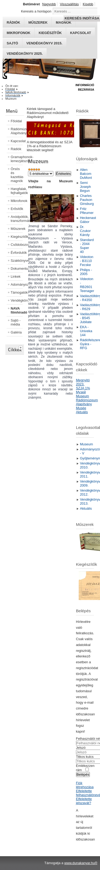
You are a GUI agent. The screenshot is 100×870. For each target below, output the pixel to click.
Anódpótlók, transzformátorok (17, 219)
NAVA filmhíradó (17, 310)
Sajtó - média (16, 322)
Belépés (83, 774)
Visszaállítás (69, 4)
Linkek (16, 276)
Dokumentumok (17, 269)
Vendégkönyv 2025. (25, 54)
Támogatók (17, 292)
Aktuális (82, 412)
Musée (81, 408)
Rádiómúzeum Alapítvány (17, 131)
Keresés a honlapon (36, 11)
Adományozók (17, 284)
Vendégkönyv (17, 300)
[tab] (21, 347)
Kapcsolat (80, 33)
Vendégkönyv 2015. (44, 43)
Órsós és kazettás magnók (17, 175)
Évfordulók (17, 253)
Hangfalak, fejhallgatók (17, 191)
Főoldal (16, 121)
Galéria (16, 332)
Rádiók (16, 149)
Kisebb (88, 4)
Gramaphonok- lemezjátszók (17, 159)
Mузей (81, 392)
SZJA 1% (83, 388)
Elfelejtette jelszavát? (84, 801)
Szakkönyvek (17, 261)
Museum (82, 396)
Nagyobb (49, 4)
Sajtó (12, 43)
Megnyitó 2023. (83, 382)
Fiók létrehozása (85, 785)
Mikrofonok (18, 33)
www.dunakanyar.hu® (80, 863)
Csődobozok (17, 245)
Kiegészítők (50, 33)
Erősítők (17, 209)
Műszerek (17, 229)
